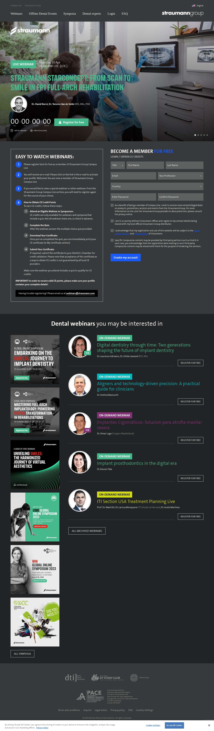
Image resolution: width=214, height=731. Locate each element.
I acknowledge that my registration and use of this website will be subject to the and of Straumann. (157, 233)
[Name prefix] (118, 166)
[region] (107, 725)
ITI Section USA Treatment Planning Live (136, 502)
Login (111, 13)
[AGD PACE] (90, 697)
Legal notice (101, 711)
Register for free (191, 364)
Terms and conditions (69, 711)
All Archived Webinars (87, 532)
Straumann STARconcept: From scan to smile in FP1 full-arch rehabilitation (71, 84)
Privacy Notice (141, 234)
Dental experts (92, 13)
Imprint (87, 711)
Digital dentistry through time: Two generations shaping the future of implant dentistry (144, 348)
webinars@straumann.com (80, 294)
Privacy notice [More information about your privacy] (42, 727)
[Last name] (184, 166)
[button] (195, 136)
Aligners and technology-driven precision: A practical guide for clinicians (148, 387)
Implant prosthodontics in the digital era (137, 464)
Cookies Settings (144, 711)
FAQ (125, 13)
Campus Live (16, 5)
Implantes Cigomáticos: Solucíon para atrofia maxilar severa (149, 426)
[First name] (145, 166)
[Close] (209, 725)
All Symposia (22, 655)
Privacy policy (118, 711)
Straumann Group (33, 5)
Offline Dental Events (43, 13)
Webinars (16, 13)
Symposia (69, 13)
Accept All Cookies (174, 725)
